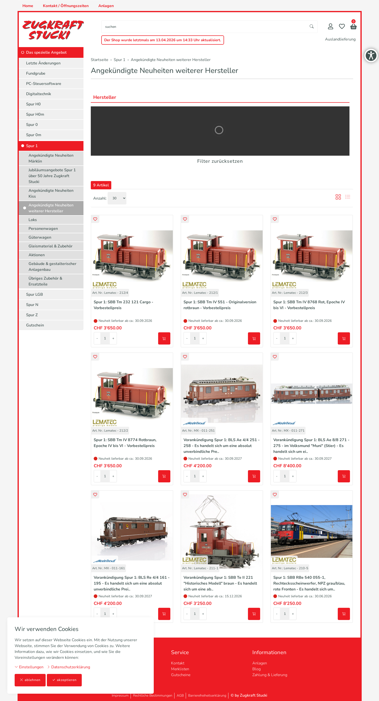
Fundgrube (35, 73)
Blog (256, 669)
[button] (353, 27)
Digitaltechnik (38, 94)
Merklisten (180, 669)
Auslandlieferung (340, 39)
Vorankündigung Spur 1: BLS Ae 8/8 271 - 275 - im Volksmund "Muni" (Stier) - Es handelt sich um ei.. (311, 445)
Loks (33, 220)
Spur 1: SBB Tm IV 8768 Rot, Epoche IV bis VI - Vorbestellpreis (309, 305)
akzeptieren (64, 680)
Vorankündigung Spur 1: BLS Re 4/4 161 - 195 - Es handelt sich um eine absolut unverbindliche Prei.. (132, 583)
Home (27, 6)
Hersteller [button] (104, 97)
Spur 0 (32, 124)
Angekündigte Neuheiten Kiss (51, 193)
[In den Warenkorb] (164, 338)
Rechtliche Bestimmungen (152, 695)
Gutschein (35, 325)
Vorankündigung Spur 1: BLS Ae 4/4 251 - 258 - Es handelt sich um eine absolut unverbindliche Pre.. (222, 445)
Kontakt (177, 663)
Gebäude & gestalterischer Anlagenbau (52, 266)
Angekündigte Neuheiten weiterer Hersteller (164, 71)
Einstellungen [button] (29, 667)
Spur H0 (33, 104)
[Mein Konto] (330, 26)
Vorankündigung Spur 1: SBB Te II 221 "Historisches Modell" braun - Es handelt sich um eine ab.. (220, 583)
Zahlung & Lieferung (269, 675)
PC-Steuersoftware (43, 83)
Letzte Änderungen (43, 63)
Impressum (120, 695)
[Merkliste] (342, 26)
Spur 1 (32, 146)
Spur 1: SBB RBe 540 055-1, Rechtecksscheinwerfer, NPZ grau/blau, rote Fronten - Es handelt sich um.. (309, 583)
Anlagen (106, 6)
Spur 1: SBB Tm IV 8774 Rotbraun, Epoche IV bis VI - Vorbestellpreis (125, 442)
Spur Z (32, 315)
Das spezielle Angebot (46, 52)
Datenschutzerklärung (68, 667)
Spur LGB (34, 294)
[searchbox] (203, 26)
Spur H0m (35, 114)
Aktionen (37, 255)
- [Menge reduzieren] (97, 338)
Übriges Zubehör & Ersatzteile (45, 281)
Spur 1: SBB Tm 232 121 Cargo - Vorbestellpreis (123, 305)
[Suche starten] (312, 26)
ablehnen (30, 680)
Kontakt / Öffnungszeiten (66, 6)
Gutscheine (180, 675)
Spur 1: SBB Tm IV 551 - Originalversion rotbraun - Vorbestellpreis (220, 305)
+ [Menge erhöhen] (113, 338)
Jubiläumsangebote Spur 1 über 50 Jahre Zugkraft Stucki (52, 175)
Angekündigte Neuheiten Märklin (51, 158)
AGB (180, 695)
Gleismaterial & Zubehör (50, 246)
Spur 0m (33, 135)
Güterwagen (40, 237)
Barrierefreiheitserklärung (207, 695)
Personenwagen (43, 228)
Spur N (32, 304)
